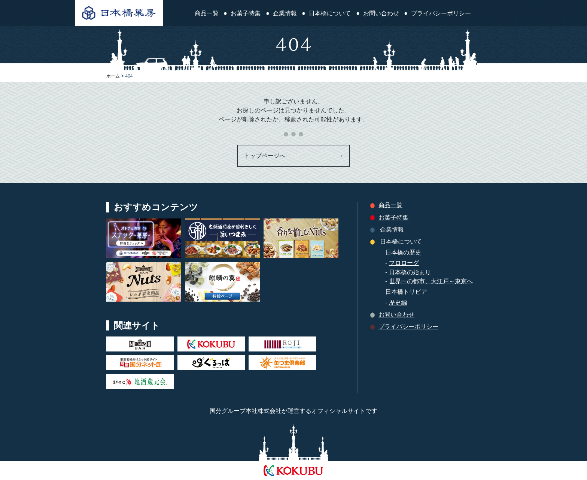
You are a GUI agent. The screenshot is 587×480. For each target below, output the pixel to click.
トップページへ (293, 156)
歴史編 (398, 302)
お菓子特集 (246, 13)
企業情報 (285, 13)
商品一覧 (207, 13)
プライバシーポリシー (441, 13)
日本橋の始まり (410, 272)
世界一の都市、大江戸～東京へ (431, 281)
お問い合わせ (381, 13)
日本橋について (330, 13)
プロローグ (404, 263)
